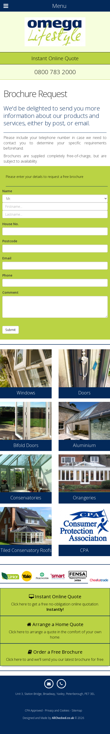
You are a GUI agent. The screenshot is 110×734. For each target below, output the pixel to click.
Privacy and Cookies (57, 710)
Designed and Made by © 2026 (53, 718)
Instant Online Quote (55, 58)
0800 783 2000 (55, 72)
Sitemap (77, 710)
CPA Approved (34, 710)
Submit (10, 330)
